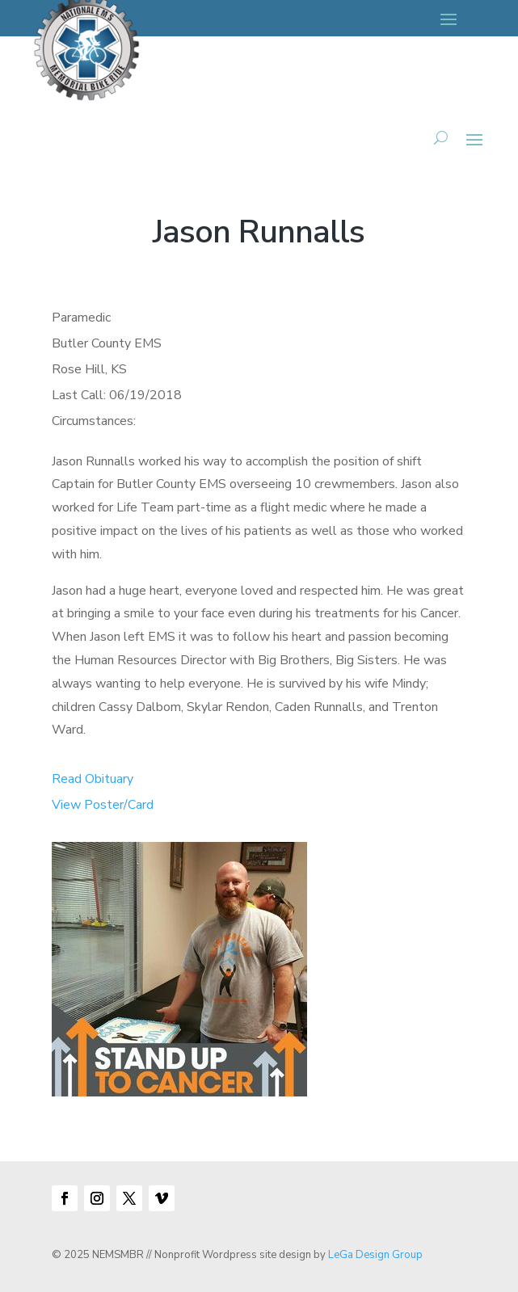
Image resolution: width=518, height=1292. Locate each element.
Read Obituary (92, 779)
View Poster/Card (103, 805)
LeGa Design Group (375, 1255)
